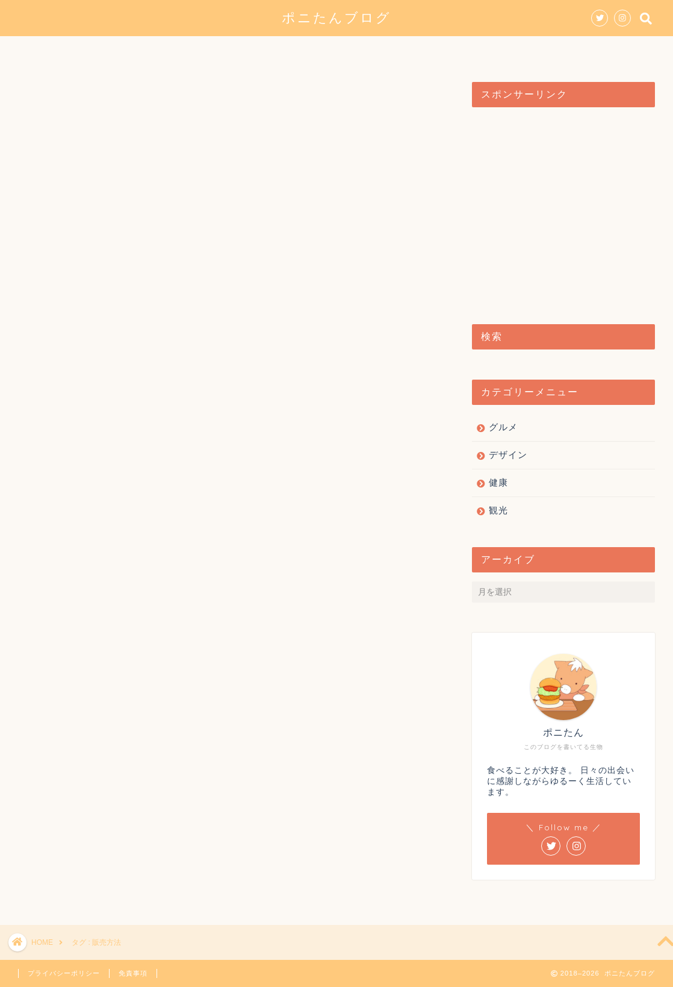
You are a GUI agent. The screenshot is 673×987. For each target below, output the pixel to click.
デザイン (316, 50)
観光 (375, 50)
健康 (425, 50)
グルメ (252, 50)
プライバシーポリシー (64, 973)
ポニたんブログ (336, 17)
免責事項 (133, 973)
